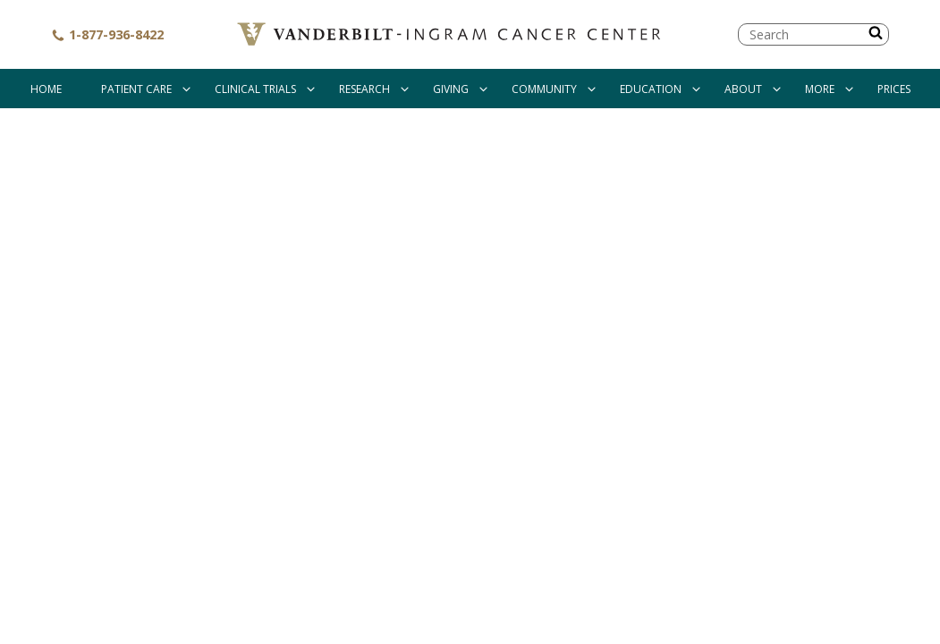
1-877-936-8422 (107, 34)
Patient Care (136, 89)
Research (364, 89)
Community (544, 89)
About (743, 89)
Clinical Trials (255, 89)
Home (46, 89)
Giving (451, 89)
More (819, 89)
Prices (893, 89)
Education (651, 89)
